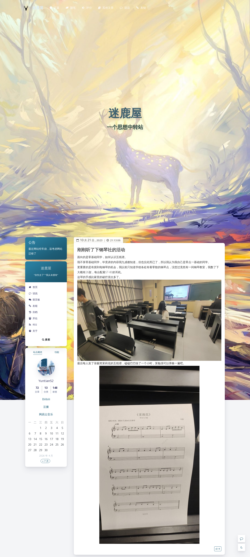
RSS (33, 324)
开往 (33, 318)
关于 (33, 330)
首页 (33, 287)
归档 (33, 312)
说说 (33, 293)
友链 (33, 305)
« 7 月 (45, 461)
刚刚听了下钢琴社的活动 (101, 250)
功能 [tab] (57, 352)
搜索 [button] (46, 339)
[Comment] (241, 538)
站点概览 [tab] (37, 352)
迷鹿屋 (37, 8)
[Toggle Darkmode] (241, 547)
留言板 (34, 299)
